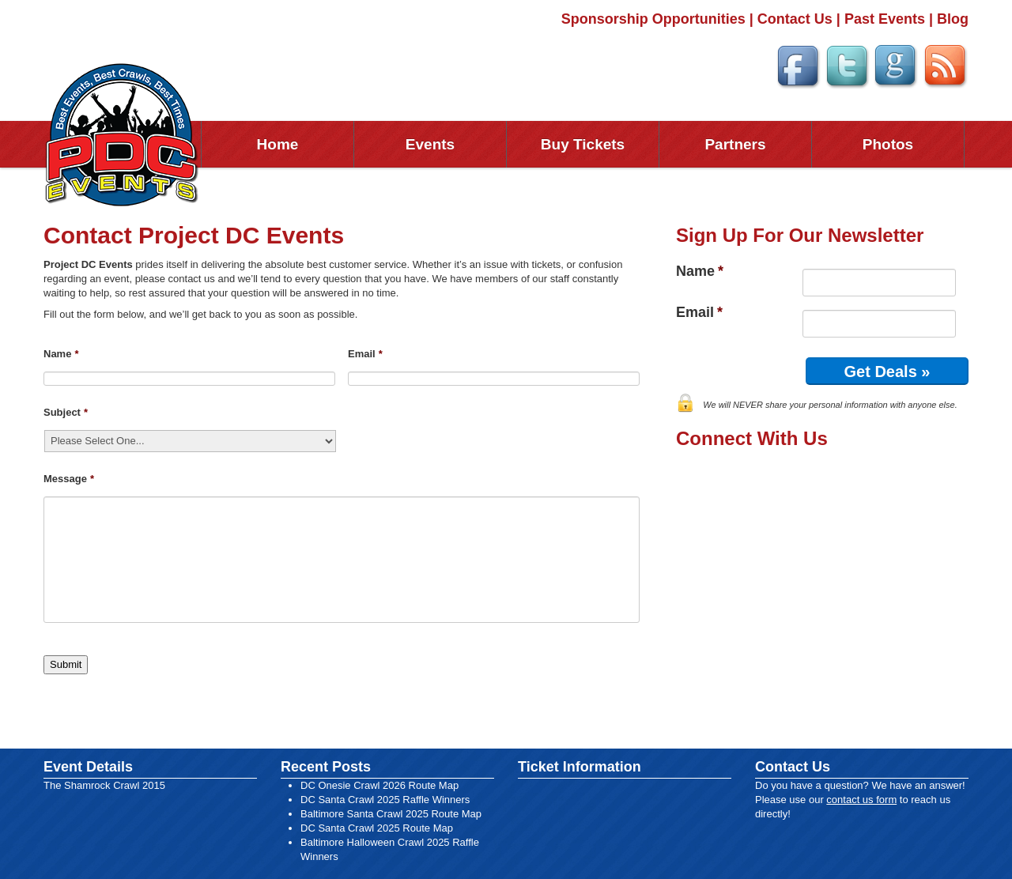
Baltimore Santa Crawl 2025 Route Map (390, 814)
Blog (953, 19)
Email (365, 354)
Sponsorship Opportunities (653, 19)
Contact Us (795, 19)
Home (278, 144)
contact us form (861, 799)
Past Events (884, 19)
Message (68, 479)
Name (60, 354)
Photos (888, 144)
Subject (65, 412)
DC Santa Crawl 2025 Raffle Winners (385, 799)
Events (430, 144)
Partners (734, 144)
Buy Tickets (583, 144)
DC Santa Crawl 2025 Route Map (376, 828)
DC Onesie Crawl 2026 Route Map (379, 785)
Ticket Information (579, 767)
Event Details (88, 767)
